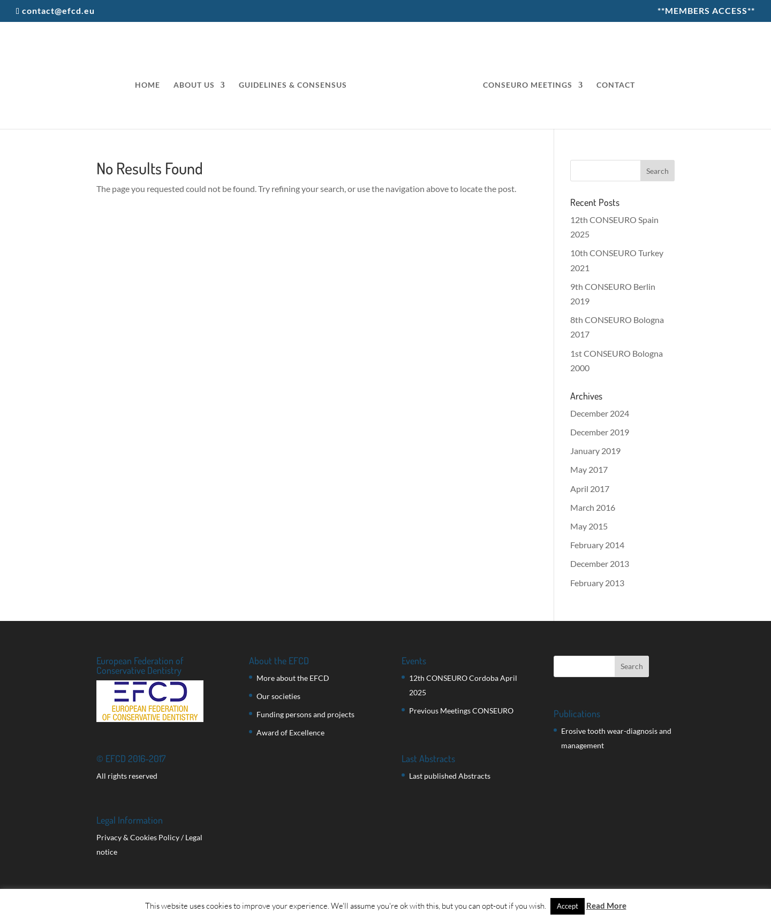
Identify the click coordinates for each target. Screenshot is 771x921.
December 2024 (599, 413)
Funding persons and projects (305, 714)
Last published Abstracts (449, 775)
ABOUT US (194, 85)
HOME (147, 85)
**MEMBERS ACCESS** (706, 11)
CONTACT (615, 85)
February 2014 (597, 545)
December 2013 (599, 563)
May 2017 (589, 469)
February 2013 (597, 583)
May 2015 (589, 526)
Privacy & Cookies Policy (137, 837)
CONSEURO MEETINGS (527, 85)
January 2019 (595, 451)
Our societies (278, 696)
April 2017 (589, 488)
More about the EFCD (292, 677)
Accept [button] (567, 906)
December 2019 (599, 432)
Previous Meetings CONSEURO (461, 710)
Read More (606, 905)
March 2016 (592, 507)
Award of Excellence (290, 732)
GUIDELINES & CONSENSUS (293, 85)
